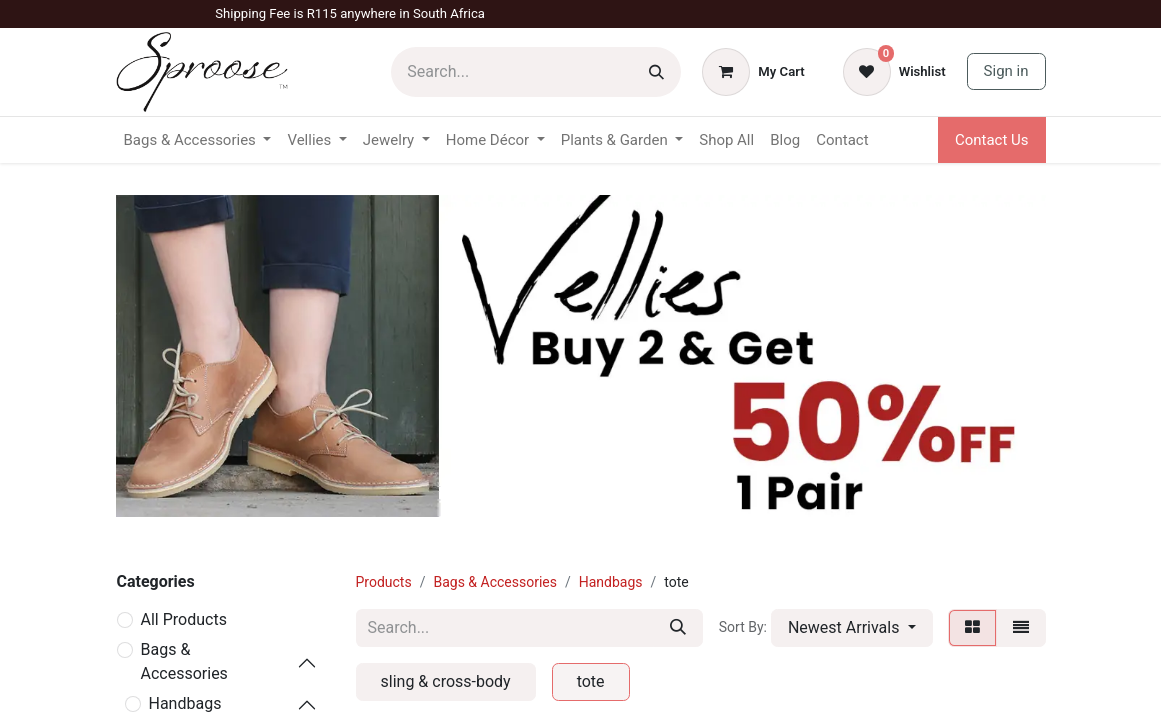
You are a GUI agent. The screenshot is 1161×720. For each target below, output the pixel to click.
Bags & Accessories (184, 661)
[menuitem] (726, 140)
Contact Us (992, 140)
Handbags (185, 703)
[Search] (656, 72)
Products (384, 582)
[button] (852, 628)
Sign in (1006, 71)
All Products (184, 619)
